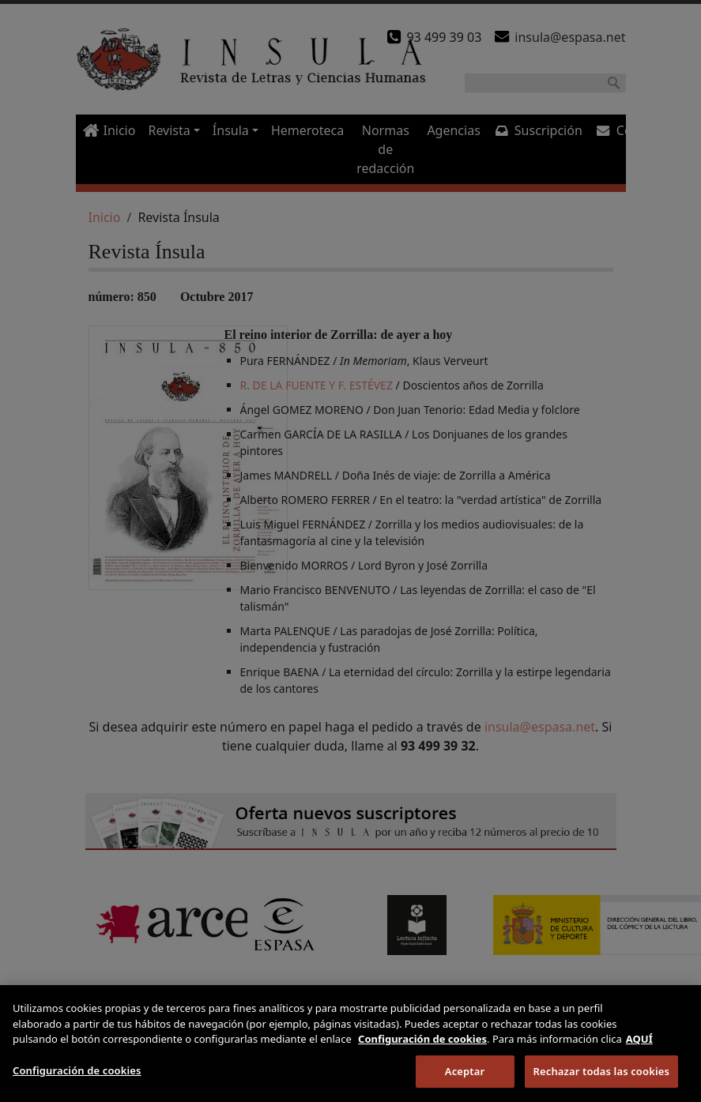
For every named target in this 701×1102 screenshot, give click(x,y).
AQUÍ (639, 1052)
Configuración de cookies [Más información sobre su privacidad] (422, 1052)
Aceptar (464, 1084)
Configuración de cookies (77, 1083)
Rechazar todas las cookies (601, 1084)
